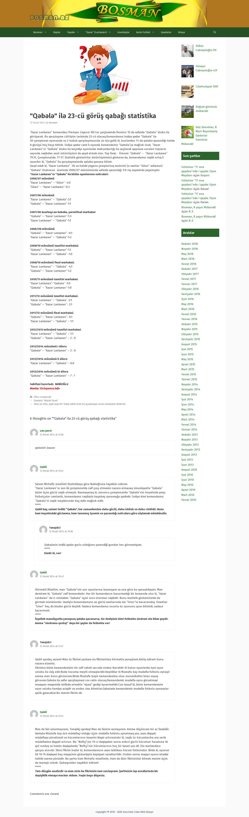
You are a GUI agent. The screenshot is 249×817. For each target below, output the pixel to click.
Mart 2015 (187, 369)
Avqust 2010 (189, 469)
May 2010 (187, 485)
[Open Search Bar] (214, 32)
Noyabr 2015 (189, 329)
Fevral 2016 (188, 314)
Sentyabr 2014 (190, 389)
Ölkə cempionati (42, 396)
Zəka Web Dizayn (143, 811)
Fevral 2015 (188, 374)
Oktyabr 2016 (190, 289)
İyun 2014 (187, 404)
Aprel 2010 (188, 490)
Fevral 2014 (188, 424)
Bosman (41, 32)
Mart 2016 (187, 309)
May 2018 (187, 254)
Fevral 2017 (188, 279)
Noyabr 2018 (189, 249)
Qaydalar (166, 32)
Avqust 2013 (189, 454)
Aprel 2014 (188, 414)
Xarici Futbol (147, 32)
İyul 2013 (187, 459)
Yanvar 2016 (189, 319)
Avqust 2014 (189, 394)
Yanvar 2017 (189, 284)
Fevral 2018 (188, 264)
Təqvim (74, 32)
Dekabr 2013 (189, 434)
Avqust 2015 (189, 344)
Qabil (43, 467)
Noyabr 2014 (189, 384)
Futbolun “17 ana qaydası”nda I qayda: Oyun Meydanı (198, 171)
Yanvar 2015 (189, 379)
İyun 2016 (187, 299)
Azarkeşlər (124, 32)
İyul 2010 (187, 475)
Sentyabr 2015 (190, 339)
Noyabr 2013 (189, 439)
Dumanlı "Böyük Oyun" (46, 400)
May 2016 (187, 304)
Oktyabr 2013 (190, 444)
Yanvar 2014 (189, 429)
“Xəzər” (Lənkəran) (100, 32)
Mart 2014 (187, 419)
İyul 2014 (187, 399)
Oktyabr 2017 (190, 274)
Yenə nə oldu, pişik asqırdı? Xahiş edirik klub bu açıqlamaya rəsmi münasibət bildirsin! (79, 403)
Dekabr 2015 (189, 324)
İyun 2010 (187, 480)
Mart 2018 (187, 259)
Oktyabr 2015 (189, 334)
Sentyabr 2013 (190, 449)
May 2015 (187, 359)
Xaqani (204, 175)
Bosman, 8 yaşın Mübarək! (198, 207)
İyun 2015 (187, 354)
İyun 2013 (187, 465)
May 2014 (187, 409)
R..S (191, 211)
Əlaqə (181, 32)
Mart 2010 (187, 495)
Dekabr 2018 (189, 244)
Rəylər (56, 32)
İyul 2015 (187, 349)
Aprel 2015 (188, 364)
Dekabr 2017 (189, 269)
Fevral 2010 (188, 500)
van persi (46, 430)
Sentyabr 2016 (190, 294)
